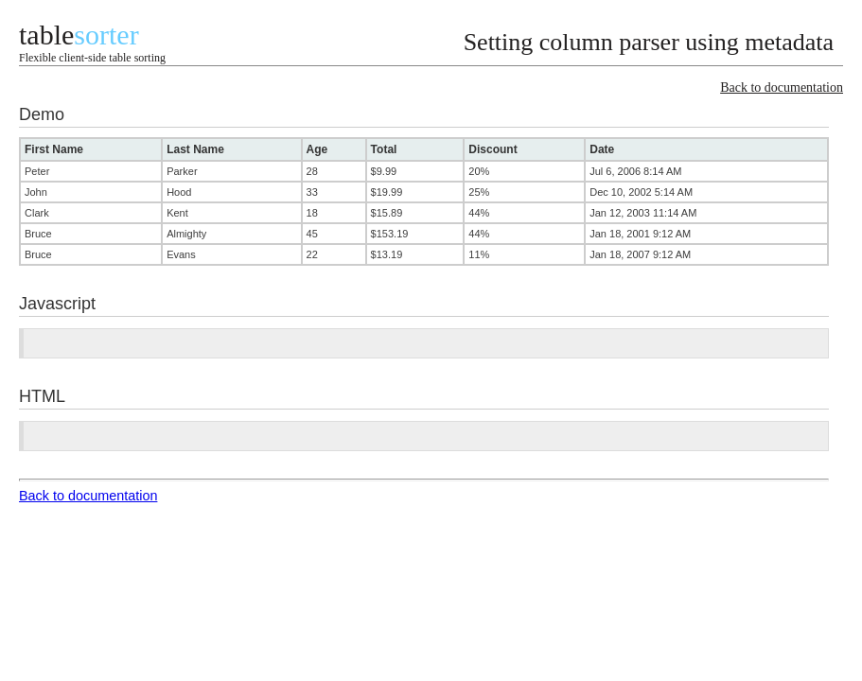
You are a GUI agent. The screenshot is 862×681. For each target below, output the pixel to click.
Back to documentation (781, 87)
